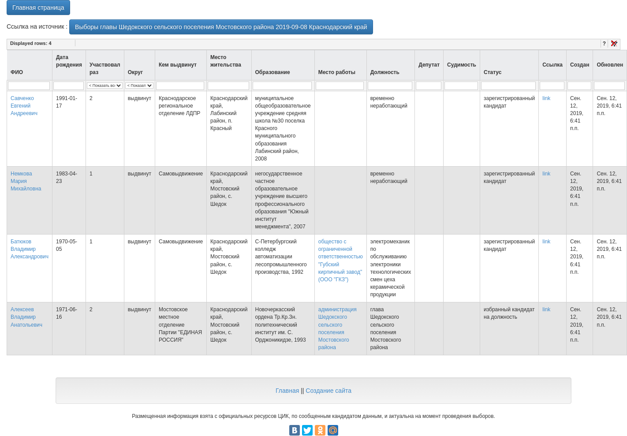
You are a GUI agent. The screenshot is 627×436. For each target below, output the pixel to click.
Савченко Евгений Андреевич (24, 105)
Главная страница (38, 7)
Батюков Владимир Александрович (30, 249)
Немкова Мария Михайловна (26, 181)
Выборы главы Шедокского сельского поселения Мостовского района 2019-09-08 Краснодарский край (221, 26)
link (546, 98)
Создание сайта (328, 390)
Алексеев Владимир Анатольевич (26, 317)
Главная (287, 390)
